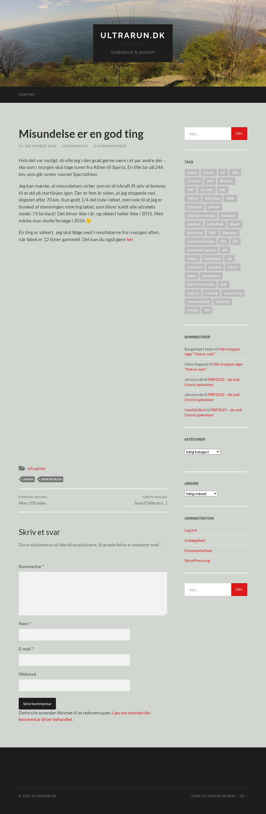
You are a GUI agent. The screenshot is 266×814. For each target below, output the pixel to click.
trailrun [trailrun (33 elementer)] (193, 293)
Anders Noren (221, 796)
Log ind (191, 530)
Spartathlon (51, 479)
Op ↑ (243, 796)
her (129, 239)
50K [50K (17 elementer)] (223, 190)
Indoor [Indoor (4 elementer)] (192, 258)
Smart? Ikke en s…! (150, 500)
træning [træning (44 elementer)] (211, 293)
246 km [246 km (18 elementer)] (214, 207)
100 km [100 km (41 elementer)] (192, 198)
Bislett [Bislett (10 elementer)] (235, 224)
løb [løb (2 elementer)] (229, 258)
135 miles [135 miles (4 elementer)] (194, 207)
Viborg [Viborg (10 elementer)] (192, 310)
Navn (25, 623)
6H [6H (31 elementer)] (223, 172)
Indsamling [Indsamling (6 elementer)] (212, 258)
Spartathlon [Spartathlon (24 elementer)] (211, 276)
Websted (27, 674)
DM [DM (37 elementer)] (223, 241)
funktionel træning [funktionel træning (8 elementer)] (201, 250)
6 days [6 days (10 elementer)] (192, 172)
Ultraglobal (36, 468)
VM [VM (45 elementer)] (207, 310)
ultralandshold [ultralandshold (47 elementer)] (198, 301)
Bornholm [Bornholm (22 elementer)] (195, 233)
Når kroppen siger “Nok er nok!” (212, 351)
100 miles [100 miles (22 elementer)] (212, 198)
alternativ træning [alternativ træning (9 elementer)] (200, 215)
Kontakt (27, 94)
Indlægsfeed (195, 540)
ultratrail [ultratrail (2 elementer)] (223, 301)
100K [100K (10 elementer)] (230, 198)
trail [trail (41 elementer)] (224, 284)
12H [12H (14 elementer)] (235, 172)
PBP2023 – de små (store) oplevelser (212, 382)
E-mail (26, 648)
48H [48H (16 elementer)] (190, 190)
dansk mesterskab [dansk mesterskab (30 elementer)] (200, 241)
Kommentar (31, 566)
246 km (28, 479)
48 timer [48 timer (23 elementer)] (226, 181)
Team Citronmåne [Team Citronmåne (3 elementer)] (200, 284)
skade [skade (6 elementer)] (191, 276)
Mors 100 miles (33, 500)
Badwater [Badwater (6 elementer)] (228, 215)
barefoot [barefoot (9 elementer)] (193, 224)
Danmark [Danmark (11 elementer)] (230, 233)
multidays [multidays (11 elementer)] (194, 267)
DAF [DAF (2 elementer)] (212, 233)
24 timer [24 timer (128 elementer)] (193, 181)
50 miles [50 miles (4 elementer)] (206, 190)
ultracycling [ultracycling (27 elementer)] (233, 293)
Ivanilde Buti (195, 409)
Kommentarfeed (198, 550)
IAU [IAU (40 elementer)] (225, 250)
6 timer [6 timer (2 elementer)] (208, 172)
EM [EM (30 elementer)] (235, 241)
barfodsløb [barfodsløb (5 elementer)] (215, 224)
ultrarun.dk (132, 35)
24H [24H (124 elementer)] (210, 181)
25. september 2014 (37, 146)
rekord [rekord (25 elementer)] (233, 267)
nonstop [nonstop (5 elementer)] (215, 267)
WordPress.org (197, 560)
